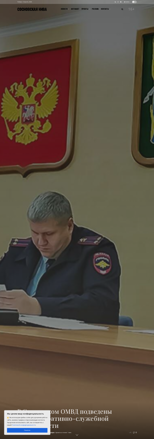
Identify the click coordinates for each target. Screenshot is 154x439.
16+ (131, 9)
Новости (64, 9)
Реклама (95, 9)
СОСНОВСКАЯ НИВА (32, 9)
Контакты (105, 9)
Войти (126, 2)
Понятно (27, 430)
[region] (27, 422)
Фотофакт (75, 9)
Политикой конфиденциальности (24, 425)
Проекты (85, 9)
